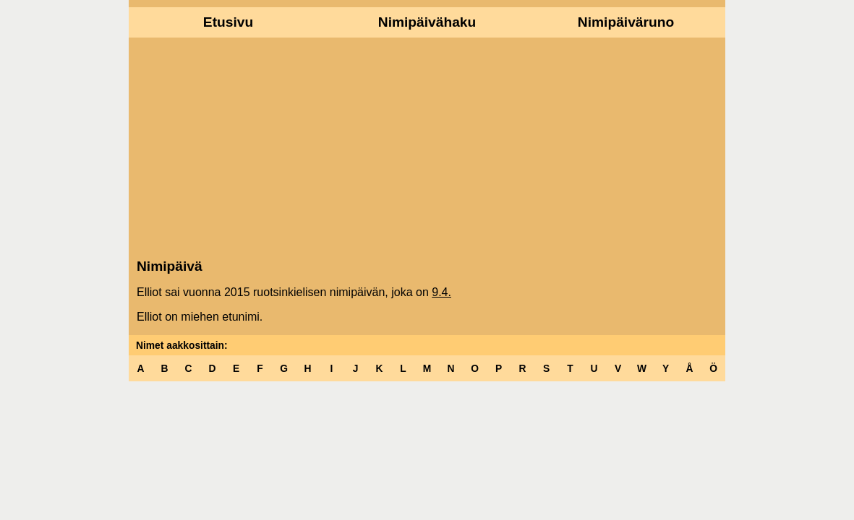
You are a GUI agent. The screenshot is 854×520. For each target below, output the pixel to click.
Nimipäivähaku (427, 22)
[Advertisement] (427, 147)
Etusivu (228, 22)
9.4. (441, 292)
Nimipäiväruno (626, 22)
